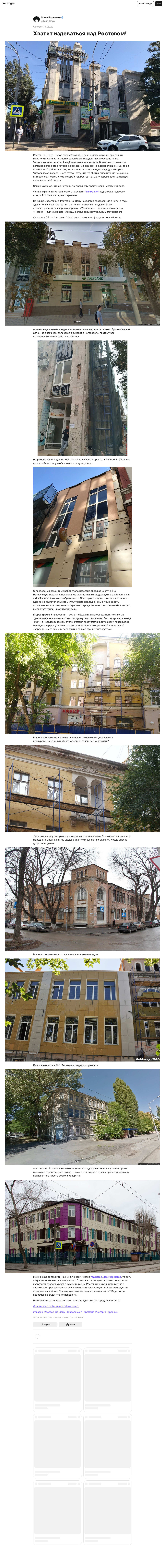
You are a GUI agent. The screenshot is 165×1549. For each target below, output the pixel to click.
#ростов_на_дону (54, 1312)
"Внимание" (92, 191)
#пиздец (38, 1312)
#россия (113, 1312)
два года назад (112, 1276)
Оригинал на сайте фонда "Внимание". (56, 1306)
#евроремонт (74, 1312)
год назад (96, 1276)
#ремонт (89, 1312)
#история (100, 1312)
